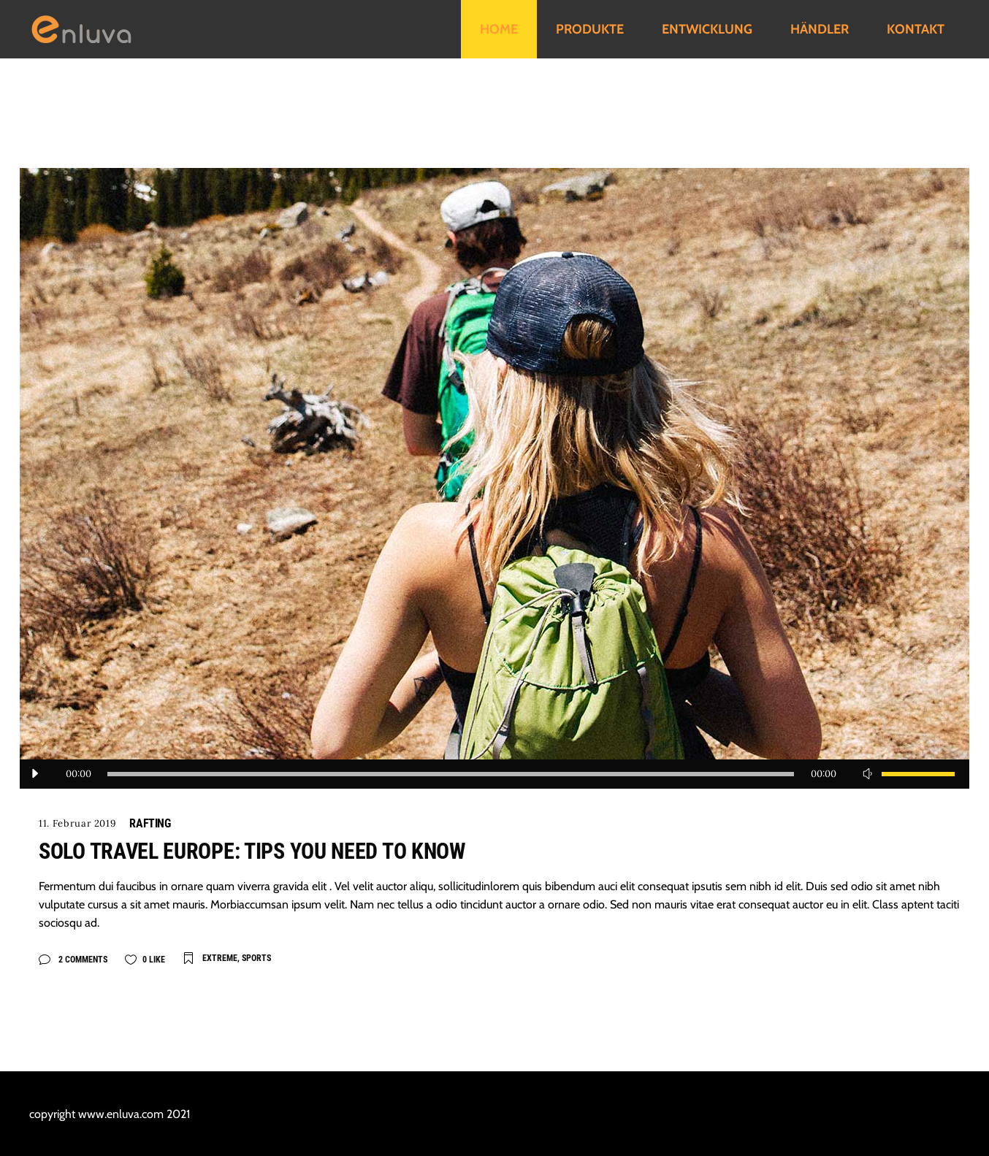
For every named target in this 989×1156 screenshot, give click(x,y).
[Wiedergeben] (34, 774)
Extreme (219, 958)
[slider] (450, 774)
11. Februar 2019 (77, 823)
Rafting (149, 823)
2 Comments (81, 959)
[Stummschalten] (867, 774)
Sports (256, 958)
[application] (494, 774)
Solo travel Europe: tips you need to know (252, 851)
